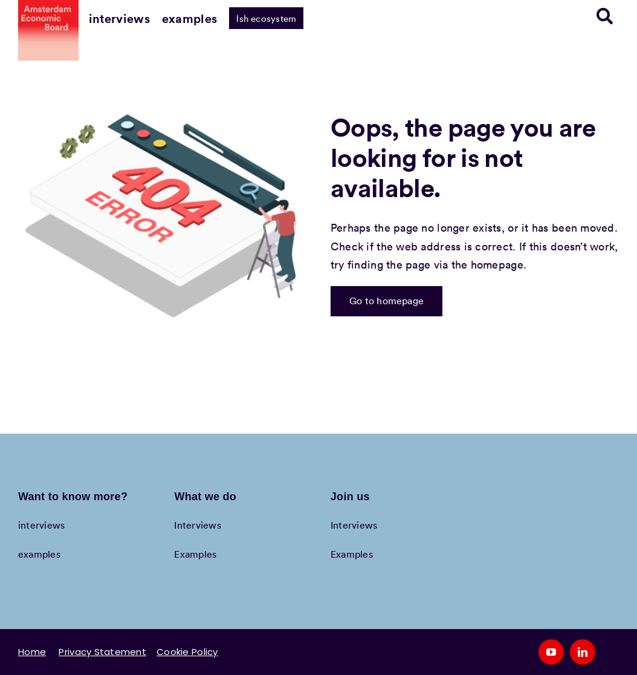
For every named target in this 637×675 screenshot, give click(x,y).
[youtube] (551, 652)
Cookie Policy (187, 651)
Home (32, 651)
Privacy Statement (102, 651)
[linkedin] (582, 652)
